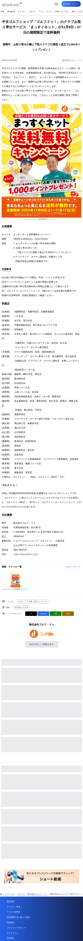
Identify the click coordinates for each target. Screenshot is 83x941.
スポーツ (32, 11)
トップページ (7, 894)
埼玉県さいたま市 (21, 607)
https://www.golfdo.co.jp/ (26, 554)
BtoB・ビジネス (62, 11)
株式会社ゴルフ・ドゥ (71, 60)
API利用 (10, 938)
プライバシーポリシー (16, 927)
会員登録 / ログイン (71, 4)
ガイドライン (12, 933)
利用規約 (10, 922)
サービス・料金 (13, 907)
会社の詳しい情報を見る (41, 644)
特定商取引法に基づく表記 (18, 917)
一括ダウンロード (72, 567)
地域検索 (11, 11)
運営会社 (10, 901)
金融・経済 (33, 601)
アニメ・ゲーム (45, 11)
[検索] (56, 4)
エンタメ (21, 11)
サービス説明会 (13, 912)
